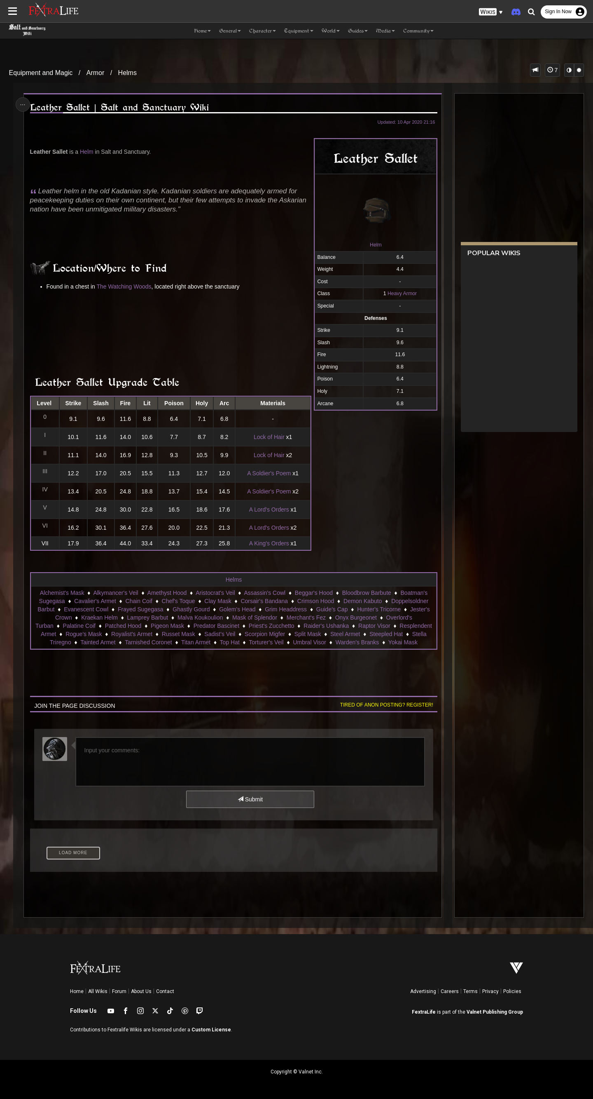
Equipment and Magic (41, 73)
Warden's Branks (357, 642)
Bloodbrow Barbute (366, 592)
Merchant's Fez (306, 617)
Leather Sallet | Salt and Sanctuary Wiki (119, 107)
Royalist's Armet (131, 634)
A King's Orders (269, 543)
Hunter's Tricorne (379, 609)
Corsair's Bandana (264, 601)
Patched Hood (123, 625)
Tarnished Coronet (148, 642)
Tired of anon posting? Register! (386, 705)
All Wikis (97, 991)
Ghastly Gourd (191, 609)
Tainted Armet (98, 642)
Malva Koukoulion (200, 617)
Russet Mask (178, 634)
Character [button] (262, 31)
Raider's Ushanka (326, 625)
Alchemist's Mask (62, 592)
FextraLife (424, 1012)
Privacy (490, 991)
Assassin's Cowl (264, 592)
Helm (376, 245)
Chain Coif (139, 601)
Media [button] (385, 31)
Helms (127, 73)
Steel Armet (345, 634)
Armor (95, 73)
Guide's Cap (332, 609)
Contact (165, 991)
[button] (491, 12)
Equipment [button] (298, 31)
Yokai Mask (403, 642)
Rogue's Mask (83, 634)
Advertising (423, 991)
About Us (141, 991)
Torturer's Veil (266, 642)
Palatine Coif (79, 625)
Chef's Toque (178, 601)
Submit (250, 799)
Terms (470, 991)
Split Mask (307, 634)
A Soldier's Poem (269, 473)
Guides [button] (358, 31)
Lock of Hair (269, 437)
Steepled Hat (386, 634)
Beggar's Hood (314, 592)
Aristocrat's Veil (215, 592)
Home (77, 991)
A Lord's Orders (269, 509)
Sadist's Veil (219, 634)
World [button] (331, 31)
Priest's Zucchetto (271, 625)
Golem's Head (237, 609)
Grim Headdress (286, 609)
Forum (119, 991)
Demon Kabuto (362, 601)
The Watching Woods (124, 286)
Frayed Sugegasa (140, 609)
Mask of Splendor (254, 617)
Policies (512, 991)
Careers (450, 991)
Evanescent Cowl (86, 609)
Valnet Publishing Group (495, 1012)
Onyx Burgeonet (356, 617)
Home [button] (202, 31)
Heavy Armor (402, 293)
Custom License (211, 1030)
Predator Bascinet (216, 625)
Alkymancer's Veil (115, 592)
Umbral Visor (309, 642)
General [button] (230, 31)
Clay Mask (217, 601)
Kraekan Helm (99, 617)
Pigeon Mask (167, 625)
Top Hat (230, 642)
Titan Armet (195, 642)
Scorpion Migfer (265, 634)
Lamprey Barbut (147, 617)
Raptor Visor (374, 625)
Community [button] (418, 31)
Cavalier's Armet (95, 601)
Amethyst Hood (167, 592)
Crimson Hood (315, 601)
